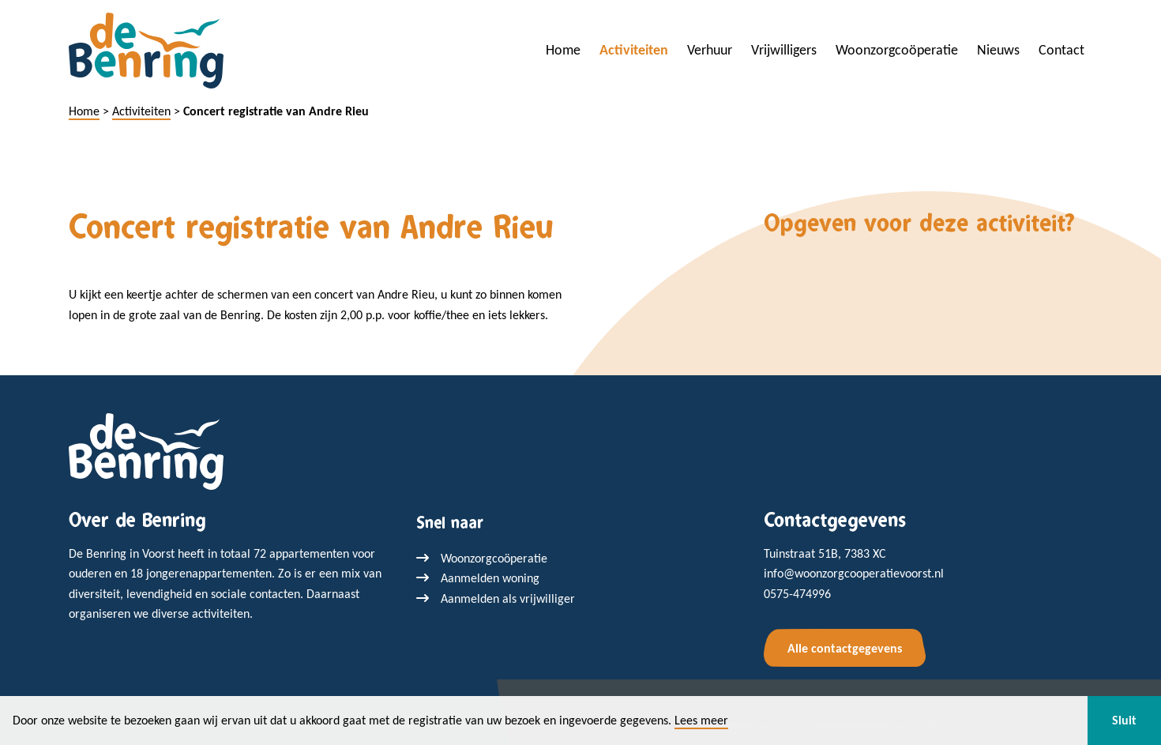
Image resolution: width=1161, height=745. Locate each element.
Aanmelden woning (490, 577)
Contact (1061, 49)
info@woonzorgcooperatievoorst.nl (854, 573)
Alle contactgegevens (844, 648)
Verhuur (709, 49)
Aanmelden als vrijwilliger (508, 598)
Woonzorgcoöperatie (897, 49)
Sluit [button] (1124, 720)
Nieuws (998, 49)
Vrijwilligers (784, 49)
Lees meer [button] (701, 720)
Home (563, 49)
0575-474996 (797, 593)
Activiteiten (633, 49)
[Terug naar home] (146, 449)
